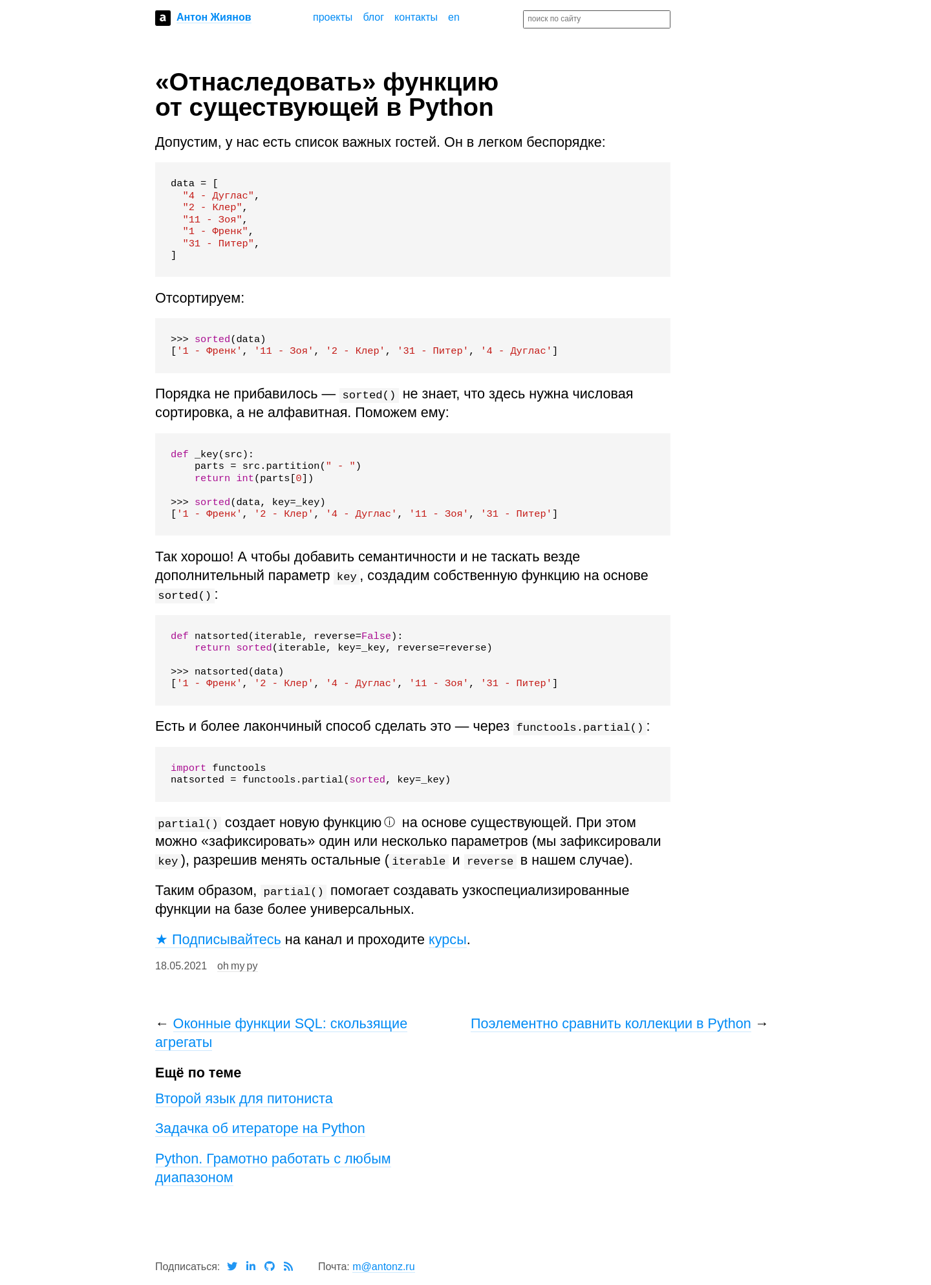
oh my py (237, 965)
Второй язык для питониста (244, 1098)
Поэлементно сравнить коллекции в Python (611, 1023)
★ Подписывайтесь (218, 939)
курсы (448, 939)
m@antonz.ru (383, 1266)
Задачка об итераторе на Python (260, 1128)
